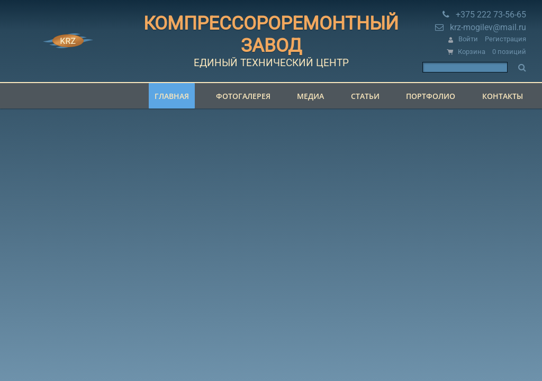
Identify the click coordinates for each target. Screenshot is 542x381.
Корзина (471, 52)
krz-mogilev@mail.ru (488, 27)
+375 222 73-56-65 (491, 15)
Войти (468, 39)
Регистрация (505, 39)
